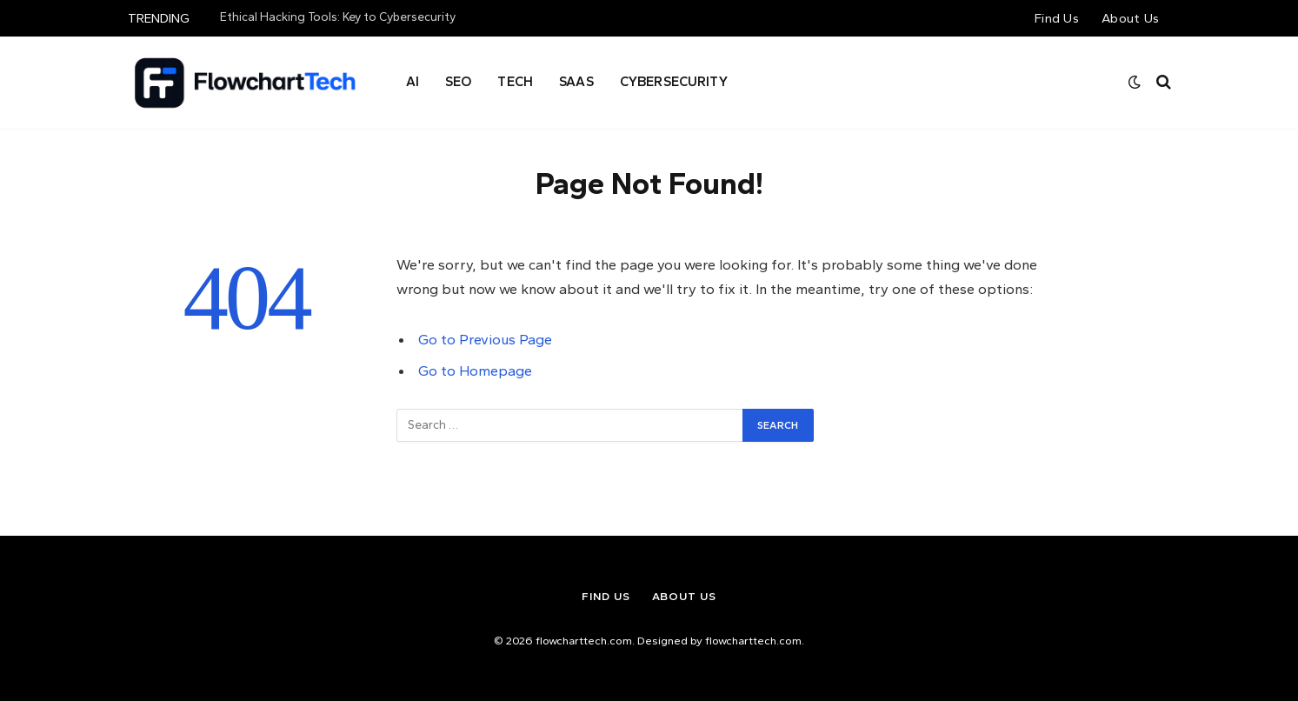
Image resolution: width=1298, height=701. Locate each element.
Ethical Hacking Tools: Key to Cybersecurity (338, 17)
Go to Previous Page (485, 339)
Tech (515, 81)
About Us (1130, 18)
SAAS (576, 81)
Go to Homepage (475, 370)
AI (412, 81)
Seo (458, 81)
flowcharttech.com (753, 640)
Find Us (1057, 18)
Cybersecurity (674, 81)
